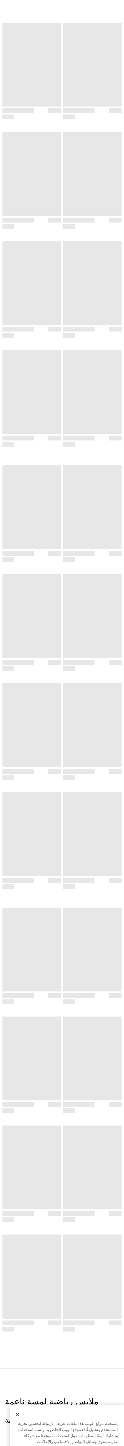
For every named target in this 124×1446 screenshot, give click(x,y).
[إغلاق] (17, 1427)
